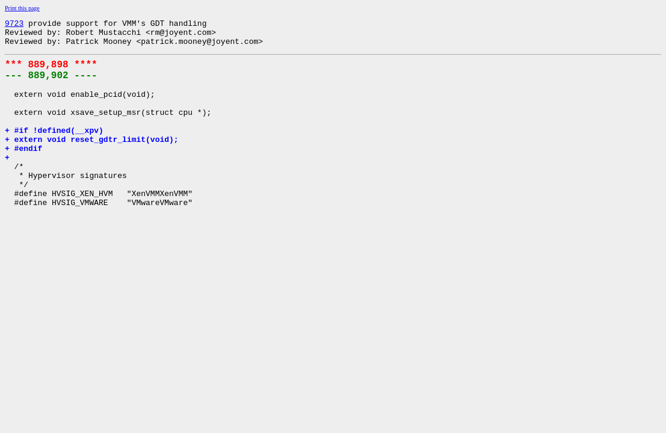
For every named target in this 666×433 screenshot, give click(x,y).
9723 (14, 24)
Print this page (22, 8)
